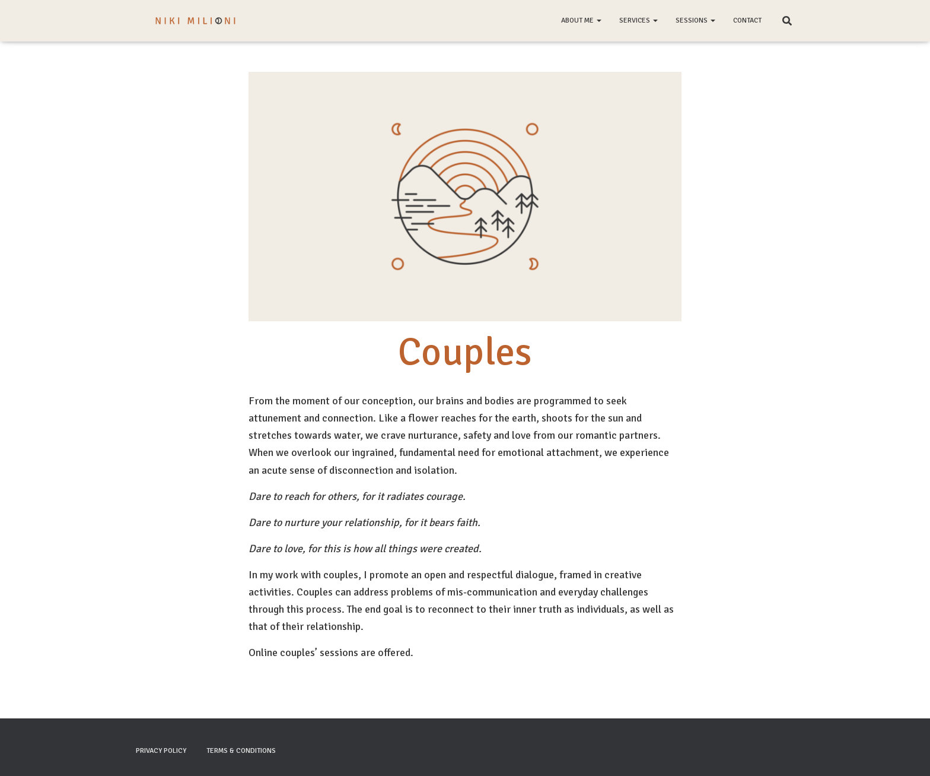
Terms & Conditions (241, 750)
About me (581, 20)
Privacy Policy (161, 750)
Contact (747, 20)
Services (638, 20)
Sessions (695, 20)
